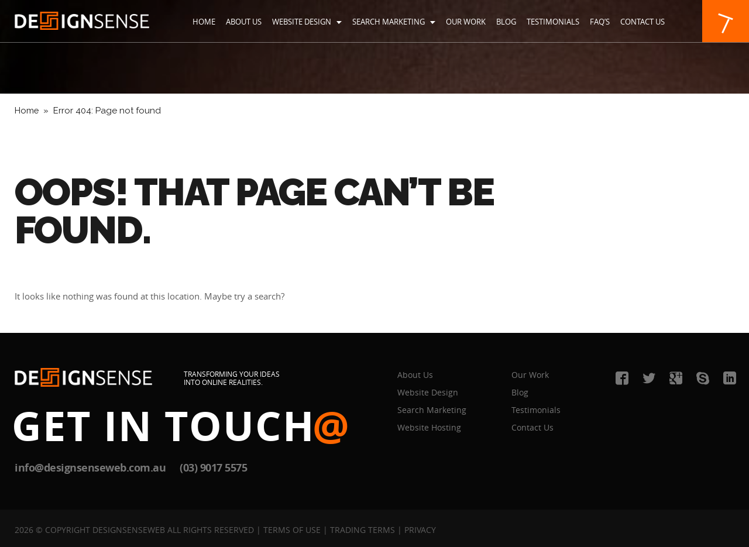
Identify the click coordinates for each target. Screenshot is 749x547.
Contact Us (642, 21)
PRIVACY (420, 529)
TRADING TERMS (362, 529)
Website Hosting (429, 427)
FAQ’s (600, 21)
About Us (244, 21)
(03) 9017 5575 (213, 467)
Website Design (307, 21)
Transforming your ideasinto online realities (232, 378)
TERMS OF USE (292, 529)
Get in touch (181, 425)
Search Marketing (393, 21)
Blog (506, 21)
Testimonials (553, 21)
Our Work (466, 21)
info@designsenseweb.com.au (90, 467)
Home (204, 21)
